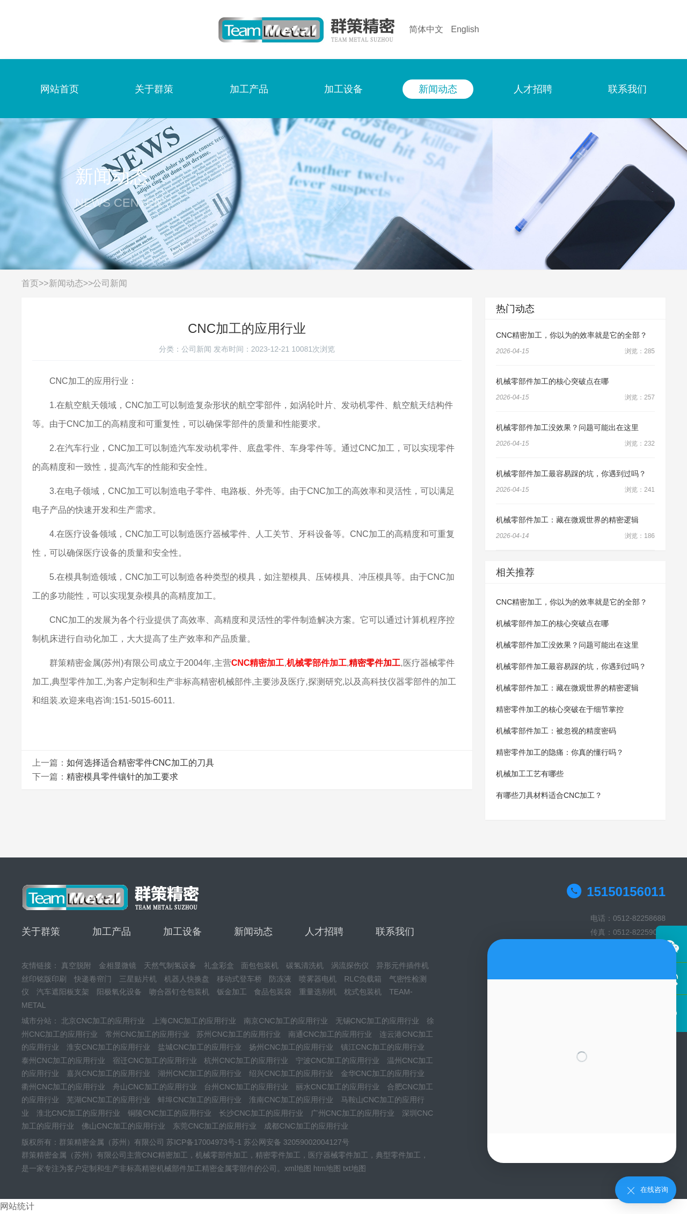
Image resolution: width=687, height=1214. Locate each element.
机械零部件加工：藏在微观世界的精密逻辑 (567, 519)
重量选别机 (318, 991)
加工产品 (249, 89)
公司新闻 (110, 283)
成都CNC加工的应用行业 (306, 1126)
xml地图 (297, 1168)
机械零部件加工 (221, 1155)
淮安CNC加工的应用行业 (108, 1047)
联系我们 (627, 89)
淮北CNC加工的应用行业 (78, 1113)
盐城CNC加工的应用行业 (200, 1047)
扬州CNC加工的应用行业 (291, 1047)
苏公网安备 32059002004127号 (296, 1142)
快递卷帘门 (93, 979)
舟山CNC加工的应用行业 (154, 1086)
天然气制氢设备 (170, 965)
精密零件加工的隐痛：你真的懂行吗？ (560, 752)
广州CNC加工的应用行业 (352, 1113)
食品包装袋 (272, 991)
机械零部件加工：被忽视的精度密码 (556, 730)
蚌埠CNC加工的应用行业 (200, 1099)
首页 (30, 283)
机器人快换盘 (186, 979)
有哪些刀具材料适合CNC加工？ (549, 795)
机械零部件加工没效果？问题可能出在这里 (567, 427)
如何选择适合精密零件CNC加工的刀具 (140, 762)
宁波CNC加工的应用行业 (337, 1060)
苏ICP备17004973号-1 (204, 1142)
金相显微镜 (117, 965)
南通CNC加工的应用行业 (330, 1034)
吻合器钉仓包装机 (179, 991)
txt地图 (354, 1168)
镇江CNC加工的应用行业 (383, 1047)
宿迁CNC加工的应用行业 (154, 1060)
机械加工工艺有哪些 (530, 773)
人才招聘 (533, 89)
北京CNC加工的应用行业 (103, 1020)
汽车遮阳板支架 (62, 991)
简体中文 (426, 29)
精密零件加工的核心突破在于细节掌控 (560, 709)
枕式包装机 (363, 991)
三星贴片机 (138, 979)
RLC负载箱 (363, 979)
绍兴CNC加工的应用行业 (291, 1073)
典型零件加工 (398, 1155)
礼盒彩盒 (219, 965)
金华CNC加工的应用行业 (383, 1073)
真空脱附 (76, 965)
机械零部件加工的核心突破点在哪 (552, 381)
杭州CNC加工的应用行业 (246, 1060)
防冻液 (280, 979)
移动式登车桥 (239, 979)
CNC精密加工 (165, 1155)
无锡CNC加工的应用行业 (377, 1020)
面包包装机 (260, 965)
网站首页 (59, 89)
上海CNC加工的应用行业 (194, 1020)
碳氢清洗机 (305, 965)
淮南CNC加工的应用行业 (291, 1099)
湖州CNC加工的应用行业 (200, 1073)
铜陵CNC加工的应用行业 (169, 1113)
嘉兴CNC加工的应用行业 (108, 1073)
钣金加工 (232, 991)
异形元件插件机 (402, 965)
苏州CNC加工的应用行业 (238, 1034)
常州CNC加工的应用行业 (147, 1034)
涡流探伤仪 (350, 965)
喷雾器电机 (318, 979)
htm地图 (327, 1168)
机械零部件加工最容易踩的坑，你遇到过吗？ (571, 473)
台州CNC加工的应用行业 (246, 1086)
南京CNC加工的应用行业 (285, 1020)
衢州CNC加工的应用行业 (63, 1086)
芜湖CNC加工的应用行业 (108, 1099)
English (465, 29)
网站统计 (17, 1206)
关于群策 (154, 89)
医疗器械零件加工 (338, 1155)
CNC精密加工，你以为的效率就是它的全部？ (571, 335)
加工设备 (343, 89)
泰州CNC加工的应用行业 (63, 1060)
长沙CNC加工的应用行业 (261, 1113)
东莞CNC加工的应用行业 (215, 1126)
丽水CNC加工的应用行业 (337, 1086)
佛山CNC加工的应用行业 (123, 1126)
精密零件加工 (278, 1155)
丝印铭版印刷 (44, 979)
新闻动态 (438, 89)
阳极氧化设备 (119, 991)
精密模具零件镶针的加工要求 (122, 776)
